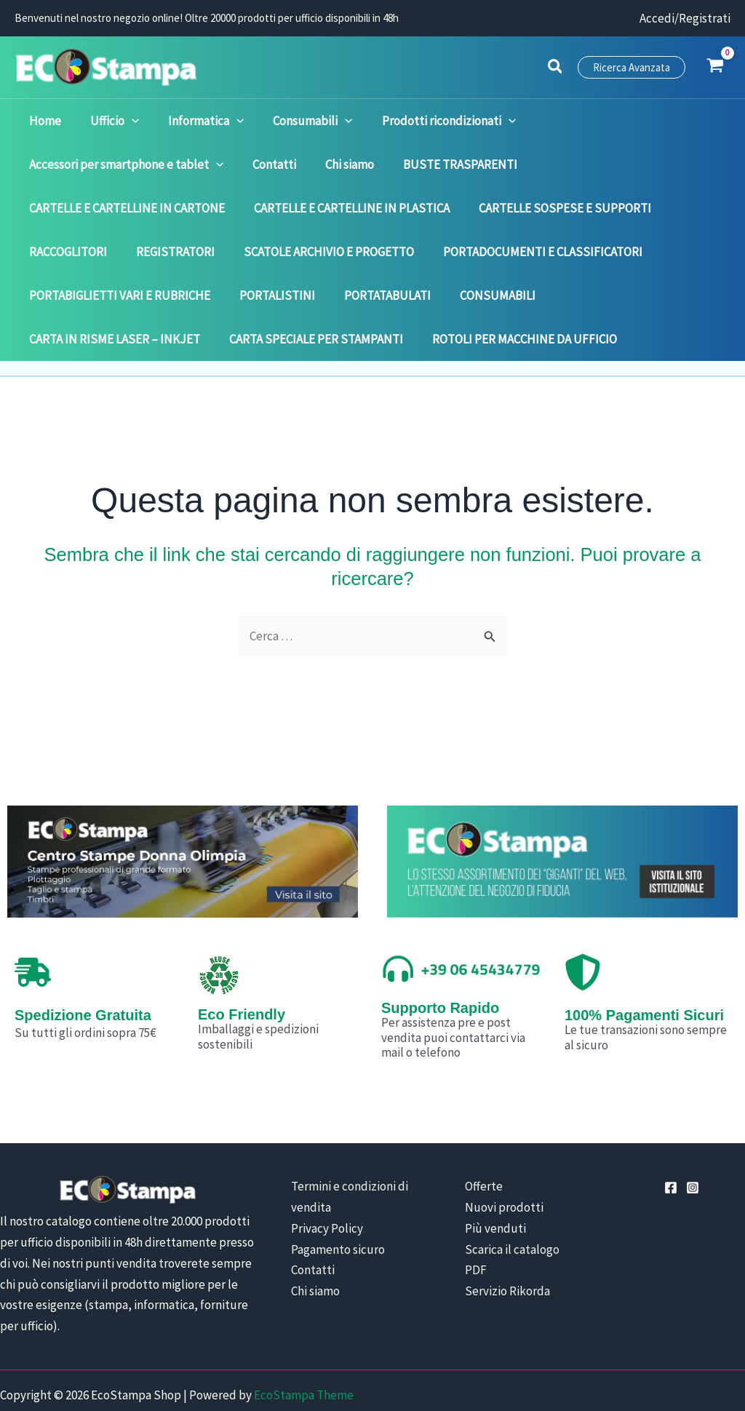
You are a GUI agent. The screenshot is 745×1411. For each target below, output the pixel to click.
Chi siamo (315, 1247)
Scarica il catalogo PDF (513, 1206)
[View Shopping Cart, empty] (715, 67)
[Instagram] (692, 1143)
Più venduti (484, 1185)
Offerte (473, 1142)
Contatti (313, 1226)
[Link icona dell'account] (685, 18)
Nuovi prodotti (493, 1164)
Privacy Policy (327, 1185)
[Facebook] (670, 1143)
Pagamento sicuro (338, 1206)
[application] (114, 121)
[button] (556, 68)
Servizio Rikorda (496, 1226)
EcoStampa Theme (304, 1351)
